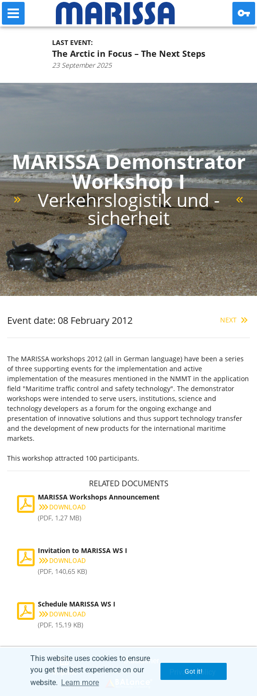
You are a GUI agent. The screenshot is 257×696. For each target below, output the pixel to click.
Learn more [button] (80, 682)
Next (235, 319)
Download (62, 507)
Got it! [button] (194, 671)
